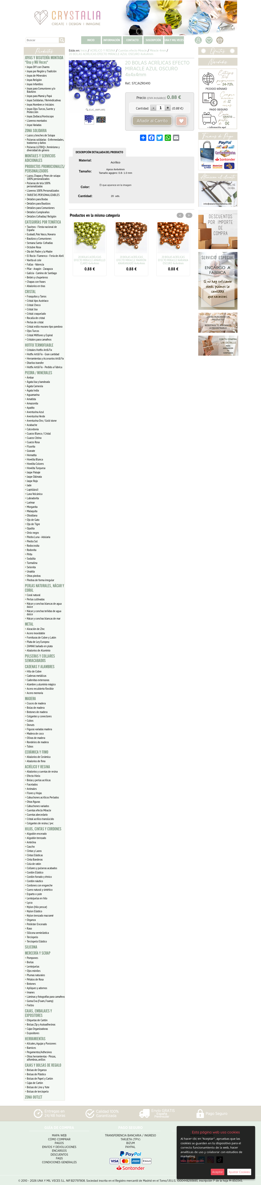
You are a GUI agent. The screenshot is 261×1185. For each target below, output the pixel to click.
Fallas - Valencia (35, 264)
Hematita (31, 455)
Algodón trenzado (36, 838)
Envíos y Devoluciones (59, 1145)
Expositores (33, 1033)
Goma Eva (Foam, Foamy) (40, 1001)
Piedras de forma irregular (40, 580)
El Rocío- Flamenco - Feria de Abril (45, 256)
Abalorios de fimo (36, 761)
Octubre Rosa (34, 247)
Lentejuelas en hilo (37, 898)
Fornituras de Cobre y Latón (41, 637)
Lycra (29, 902)
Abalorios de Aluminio (38, 650)
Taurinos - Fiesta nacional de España (42, 228)
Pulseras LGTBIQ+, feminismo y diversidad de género (43, 148)
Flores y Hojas (34, 793)
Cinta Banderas (35, 859)
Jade (29, 485)
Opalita (31, 528)
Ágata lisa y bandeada (38, 382)
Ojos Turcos (33, 331)
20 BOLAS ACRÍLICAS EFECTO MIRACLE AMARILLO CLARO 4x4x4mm (89, 260)
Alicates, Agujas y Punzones (41, 1043)
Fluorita (31, 446)
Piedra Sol (32, 541)
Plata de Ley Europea (38, 642)
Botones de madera (37, 712)
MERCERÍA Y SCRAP (37, 953)
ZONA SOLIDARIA (36, 131)
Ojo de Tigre (33, 524)
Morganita (32, 507)
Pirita (29, 554)
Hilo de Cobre (34, 671)
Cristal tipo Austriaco (37, 301)
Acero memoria (35, 693)
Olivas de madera (36, 738)
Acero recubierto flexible (40, 688)
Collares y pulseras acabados (42, 868)
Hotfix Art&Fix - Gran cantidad (43, 354)
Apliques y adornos (37, 988)
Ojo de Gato (33, 520)
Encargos (59, 1149)
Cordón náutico (35, 881)
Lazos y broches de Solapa (41, 135)
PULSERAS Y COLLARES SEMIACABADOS (40, 658)
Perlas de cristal (35, 322)
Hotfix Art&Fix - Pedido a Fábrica (44, 367)
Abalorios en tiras (36, 286)
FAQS (59, 1157)
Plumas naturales (36, 975)
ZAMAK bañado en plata (40, 646)
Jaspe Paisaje (33, 472)
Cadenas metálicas (36, 676)
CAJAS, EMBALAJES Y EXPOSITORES (38, 1013)
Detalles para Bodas (37, 199)
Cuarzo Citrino (34, 438)
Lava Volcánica (34, 494)
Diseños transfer (35, 363)
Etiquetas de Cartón (37, 1020)
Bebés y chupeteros (37, 277)
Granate (31, 451)
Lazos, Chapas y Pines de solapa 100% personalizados (43, 177)
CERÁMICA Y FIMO (36, 752)
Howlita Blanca (35, 459)
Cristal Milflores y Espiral (40, 335)
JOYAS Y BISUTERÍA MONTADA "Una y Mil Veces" (44, 60)
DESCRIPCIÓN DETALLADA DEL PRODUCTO (99, 152)
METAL (29, 624)
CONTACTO (132, 40)
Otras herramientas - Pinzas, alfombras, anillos (41, 1057)
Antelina (31, 842)
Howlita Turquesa (36, 468)
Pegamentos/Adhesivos (39, 1052)
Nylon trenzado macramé (40, 915)
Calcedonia (33, 429)
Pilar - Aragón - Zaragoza (40, 269)
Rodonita (31, 550)
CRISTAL (30, 292)
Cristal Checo (34, 305)
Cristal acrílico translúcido (40, 819)
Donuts (30, 725)
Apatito (31, 407)
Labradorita (33, 498)
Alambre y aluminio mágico (41, 684)
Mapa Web (59, 1134)
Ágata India (33, 390)
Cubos (30, 720)
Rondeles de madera (38, 742)
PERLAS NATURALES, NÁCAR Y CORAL (44, 588)
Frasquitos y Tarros (36, 296)
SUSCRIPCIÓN (153, 40)
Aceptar (217, 1172)
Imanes (31, 992)
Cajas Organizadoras (37, 1029)
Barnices (31, 1048)
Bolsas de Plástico (36, 1074)
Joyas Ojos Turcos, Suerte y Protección (41, 110)
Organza (31, 920)
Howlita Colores (35, 464)
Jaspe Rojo (32, 481)
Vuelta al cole (34, 260)
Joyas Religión (34, 80)
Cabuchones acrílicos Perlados (43, 797)
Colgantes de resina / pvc (40, 823)
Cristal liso (32, 309)
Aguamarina (33, 395)
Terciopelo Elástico (37, 941)
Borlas (30, 962)
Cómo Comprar (59, 1138)
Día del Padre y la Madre (40, 251)
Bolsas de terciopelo (38, 1091)
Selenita (31, 567)
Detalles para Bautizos (38, 203)
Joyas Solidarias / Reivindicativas (44, 100)
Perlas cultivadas (36, 599)
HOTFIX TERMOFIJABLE (39, 345)
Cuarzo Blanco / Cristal (39, 433)
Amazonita (32, 403)
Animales (32, 789)
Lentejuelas (33, 966)
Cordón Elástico (35, 872)
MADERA (30, 699)
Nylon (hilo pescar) (37, 907)
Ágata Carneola (35, 386)
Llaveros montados (37, 120)
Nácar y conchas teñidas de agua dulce (44, 612)
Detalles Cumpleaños (38, 212)
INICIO (91, 40)
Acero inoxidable (36, 633)
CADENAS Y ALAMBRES (40, 667)
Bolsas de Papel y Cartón (40, 1078)
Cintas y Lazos (34, 851)
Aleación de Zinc (36, 629)
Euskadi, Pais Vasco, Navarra (41, 234)
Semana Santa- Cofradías (40, 243)
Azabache (32, 425)
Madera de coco (35, 733)
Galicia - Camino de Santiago (42, 273)
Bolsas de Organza (36, 1070)
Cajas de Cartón (35, 1083)
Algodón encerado (37, 833)
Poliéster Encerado (37, 924)
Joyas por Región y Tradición (41, 71)
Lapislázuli (32, 489)
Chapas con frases (36, 282)
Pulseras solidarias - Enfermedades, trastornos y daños (45, 141)
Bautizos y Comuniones (39, 238)
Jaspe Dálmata (34, 476)
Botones (31, 984)
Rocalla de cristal (36, 318)
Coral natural (33, 595)
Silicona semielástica (38, 933)
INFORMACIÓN (111, 40)
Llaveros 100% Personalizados (43, 190)
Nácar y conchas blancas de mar (43, 618)
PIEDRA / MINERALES (38, 373)
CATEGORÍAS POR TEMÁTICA (43, 222)
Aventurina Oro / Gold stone (42, 420)
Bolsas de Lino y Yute (38, 1087)
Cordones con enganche (40, 885)
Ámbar (30, 377)
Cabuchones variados (38, 806)
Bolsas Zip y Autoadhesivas (41, 1024)
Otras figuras (33, 802)
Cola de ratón (34, 864)
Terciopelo (32, 937)
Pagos (59, 1141)
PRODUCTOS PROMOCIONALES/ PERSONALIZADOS (45, 168)
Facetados (32, 784)
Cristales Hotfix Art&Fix (39, 350)
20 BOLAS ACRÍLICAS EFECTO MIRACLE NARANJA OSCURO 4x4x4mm (173, 260)
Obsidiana (32, 515)
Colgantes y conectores (39, 716)
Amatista (31, 399)
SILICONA (31, 947)
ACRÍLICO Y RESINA (37, 767)
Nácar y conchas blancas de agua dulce (44, 605)
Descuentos (59, 1153)
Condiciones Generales (59, 1161)
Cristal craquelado (36, 313)
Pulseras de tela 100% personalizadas (38, 184)
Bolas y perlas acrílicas (39, 780)
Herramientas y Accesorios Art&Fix (45, 358)
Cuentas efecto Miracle (39, 810)
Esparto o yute (34, 894)
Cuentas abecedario (37, 814)
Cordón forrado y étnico (39, 877)
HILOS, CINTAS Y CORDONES (43, 829)
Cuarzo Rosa (33, 442)
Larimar (31, 502)
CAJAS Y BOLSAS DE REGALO (43, 1065)
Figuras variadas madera (39, 729)
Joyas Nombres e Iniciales (40, 104)
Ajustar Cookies (239, 1172)
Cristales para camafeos (39, 339)
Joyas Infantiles (35, 84)
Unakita (31, 571)
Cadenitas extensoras (38, 680)
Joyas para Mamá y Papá (39, 96)
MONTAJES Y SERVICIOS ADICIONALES (40, 158)
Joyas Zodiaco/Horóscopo (40, 116)
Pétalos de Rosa (35, 979)
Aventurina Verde (36, 416)
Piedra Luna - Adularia (38, 537)
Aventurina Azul (35, 412)
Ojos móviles (33, 971)
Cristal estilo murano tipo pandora (44, 326)
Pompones (32, 958)
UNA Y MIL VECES (174, 40)
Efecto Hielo (33, 776)
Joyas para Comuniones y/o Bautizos (41, 89)
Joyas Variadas (34, 125)
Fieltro (30, 1005)
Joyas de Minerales (37, 75)
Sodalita (31, 558)
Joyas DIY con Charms (38, 67)
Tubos (30, 746)
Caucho (31, 846)
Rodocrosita (33, 545)
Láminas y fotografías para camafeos (46, 996)
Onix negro (33, 533)
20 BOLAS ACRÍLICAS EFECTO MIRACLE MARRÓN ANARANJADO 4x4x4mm (131, 260)
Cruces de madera (36, 703)
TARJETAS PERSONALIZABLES (43, 195)
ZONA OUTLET (33, 1097)
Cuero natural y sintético (40, 889)
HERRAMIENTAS (35, 1039)
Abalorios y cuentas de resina (42, 771)
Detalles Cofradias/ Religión (41, 216)
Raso (29, 928)
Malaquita (32, 511)
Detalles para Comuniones (41, 208)
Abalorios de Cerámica (38, 757)
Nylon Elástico (34, 911)
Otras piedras (34, 576)
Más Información (192, 1161)
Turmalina (32, 563)
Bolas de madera (36, 707)
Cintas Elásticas (35, 855)
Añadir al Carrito (152, 121)
